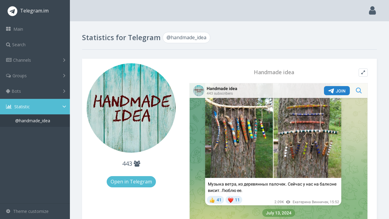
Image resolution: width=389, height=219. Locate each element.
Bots (35, 91)
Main (14, 29)
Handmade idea (274, 72)
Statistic (36, 106)
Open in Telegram (131, 181)
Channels (35, 60)
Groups (35, 75)
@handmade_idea (32, 120)
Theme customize (27, 211)
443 (131, 163)
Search (16, 44)
